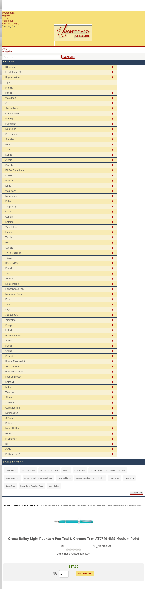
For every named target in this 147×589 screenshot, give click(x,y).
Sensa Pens (11, 108)
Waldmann (10, 191)
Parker (8, 93)
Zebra (8, 149)
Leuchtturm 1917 (14, 72)
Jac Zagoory (11, 315)
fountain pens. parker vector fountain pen (107, 470)
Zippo (8, 82)
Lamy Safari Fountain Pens (31, 486)
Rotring (9, 118)
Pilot (7, 144)
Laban (8, 232)
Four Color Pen (12, 478)
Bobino (8, 423)
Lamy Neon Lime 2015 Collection (90, 478)
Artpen (66, 470)
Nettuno (9, 387)
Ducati (8, 268)
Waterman (10, 98)
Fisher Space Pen (14, 289)
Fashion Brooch (13, 376)
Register (6, 15)
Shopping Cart (9, 26)
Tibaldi (8, 258)
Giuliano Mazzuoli (14, 371)
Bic (7, 444)
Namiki (8, 155)
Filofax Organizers (14, 170)
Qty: (55, 573)
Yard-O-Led (11, 227)
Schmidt (9, 356)
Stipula (8, 397)
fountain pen (79, 470)
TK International (13, 253)
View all (138, 493)
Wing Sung (11, 206)
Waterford (10, 402)
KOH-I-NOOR (12, 263)
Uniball (8, 330)
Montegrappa (12, 284)
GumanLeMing (12, 407)
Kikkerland (10, 67)
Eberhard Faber (13, 335)
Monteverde (11, 196)
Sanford (9, 247)
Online (8, 351)
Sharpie (9, 325)
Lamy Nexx (114, 478)
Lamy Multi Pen (64, 478)
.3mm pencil (11, 470)
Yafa (7, 304)
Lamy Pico (10, 486)
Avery (8, 449)
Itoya (7, 309)
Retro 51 (9, 382)
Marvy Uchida (12, 428)
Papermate (11, 124)
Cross (8, 103)
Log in (5, 18)
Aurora (8, 160)
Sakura (9, 340)
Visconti (9, 278)
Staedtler (10, 165)
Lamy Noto (129, 478)
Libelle (8, 175)
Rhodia (9, 87)
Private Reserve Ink (15, 361)
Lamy (8, 185)
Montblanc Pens (13, 294)
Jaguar (8, 273)
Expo (8, 433)
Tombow (9, 392)
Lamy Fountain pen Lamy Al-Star (38, 478)
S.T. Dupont (11, 134)
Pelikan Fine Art (13, 454)
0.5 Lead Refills (28, 470)
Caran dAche (12, 113)
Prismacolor (11, 438)
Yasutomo (10, 320)
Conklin (9, 216)
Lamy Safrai (54, 486)
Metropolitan (11, 413)
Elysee (8, 242)
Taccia (8, 237)
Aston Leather (12, 366)
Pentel (8, 345)
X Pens (9, 418)
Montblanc (10, 129)
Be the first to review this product (73, 553)
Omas (8, 211)
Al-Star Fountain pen (49, 470)
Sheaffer (9, 139)
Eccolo (8, 299)
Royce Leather (12, 77)
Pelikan (9, 180)
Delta (8, 201)
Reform (9, 222)
